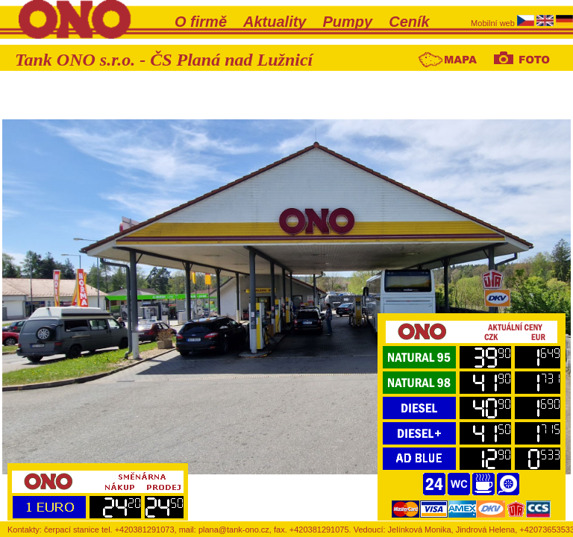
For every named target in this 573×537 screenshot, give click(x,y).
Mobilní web (494, 23)
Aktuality (274, 21)
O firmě (201, 21)
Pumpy (348, 21)
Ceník (409, 21)
